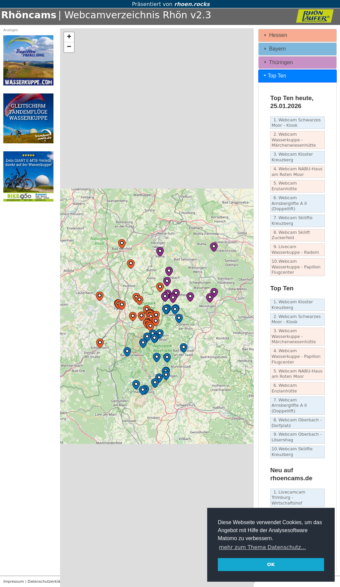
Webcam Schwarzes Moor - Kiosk (296, 122)
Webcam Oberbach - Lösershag (297, 437)
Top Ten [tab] (274, 75)
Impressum (13, 581)
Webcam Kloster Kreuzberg (292, 157)
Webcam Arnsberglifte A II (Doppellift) (289, 203)
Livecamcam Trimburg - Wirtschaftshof (288, 498)
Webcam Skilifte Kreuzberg (292, 220)
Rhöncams (28, 15)
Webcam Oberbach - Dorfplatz (297, 422)
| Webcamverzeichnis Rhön (122, 15)
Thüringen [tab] (277, 62)
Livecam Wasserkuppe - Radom (295, 249)
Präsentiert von (170, 4)
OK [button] (271, 564)
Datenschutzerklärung (48, 581)
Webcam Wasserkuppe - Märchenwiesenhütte (294, 140)
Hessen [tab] (274, 35)
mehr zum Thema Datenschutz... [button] (262, 547)
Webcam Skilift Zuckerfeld (291, 235)
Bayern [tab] (274, 49)
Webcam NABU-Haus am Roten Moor (297, 171)
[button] (139, 300)
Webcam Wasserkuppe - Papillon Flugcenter (296, 267)
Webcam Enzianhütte (284, 186)
